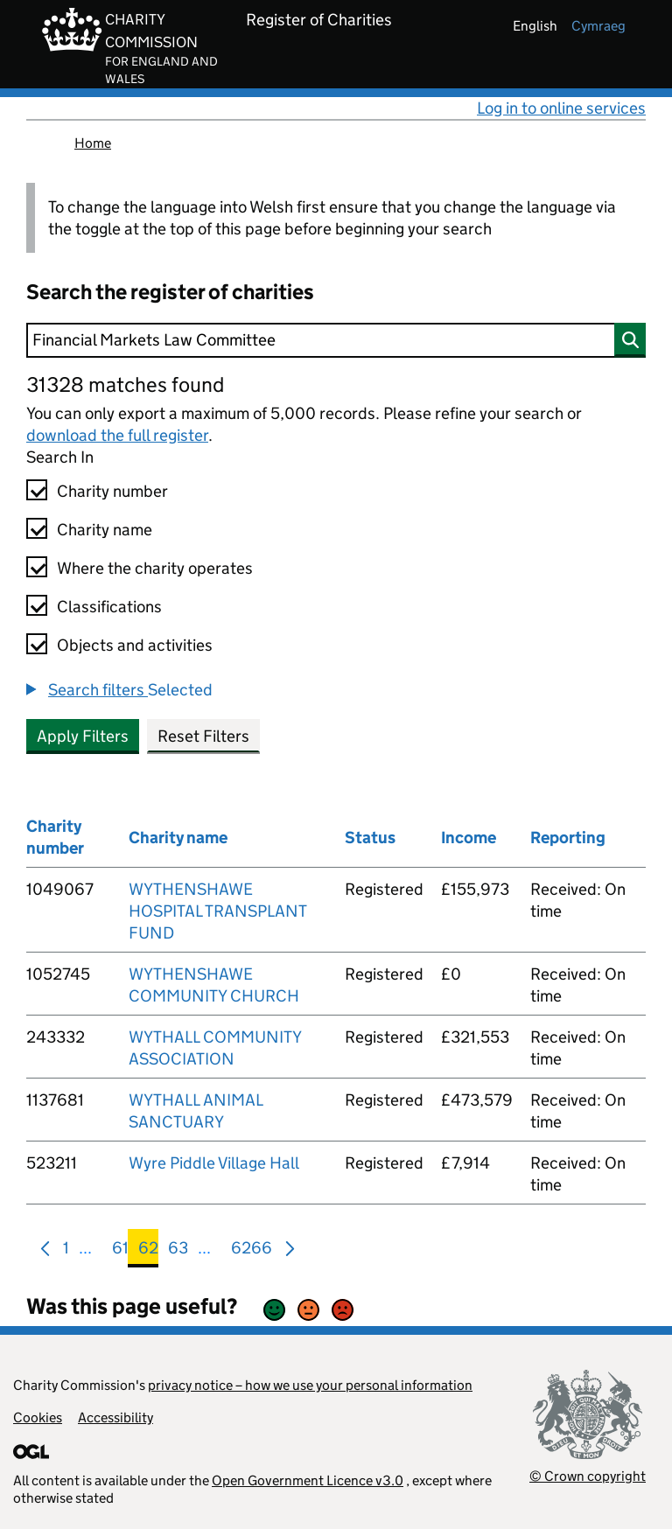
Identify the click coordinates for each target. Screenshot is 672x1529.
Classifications (109, 607)
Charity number (112, 491)
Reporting (568, 837)
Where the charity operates (155, 568)
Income (468, 837)
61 (120, 1251)
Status (370, 837)
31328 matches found (125, 384)
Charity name (104, 530)
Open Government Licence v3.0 (307, 1480)
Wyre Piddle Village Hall (214, 1163)
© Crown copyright (587, 1476)
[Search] (336, 340)
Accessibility (115, 1417)
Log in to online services (561, 108)
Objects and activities (135, 645)
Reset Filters (203, 736)
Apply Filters (83, 736)
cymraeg (598, 25)
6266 (251, 1251)
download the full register (117, 435)
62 (148, 1251)
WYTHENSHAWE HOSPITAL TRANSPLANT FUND (217, 911)
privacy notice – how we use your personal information (310, 1385)
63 (178, 1251)
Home (92, 143)
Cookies (37, 1417)
